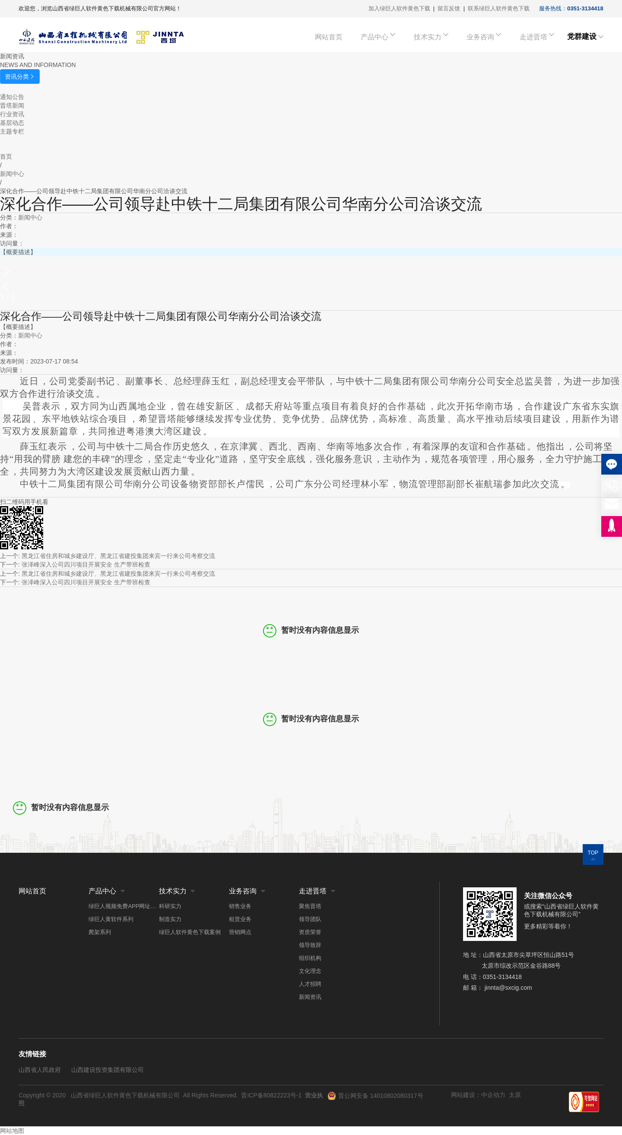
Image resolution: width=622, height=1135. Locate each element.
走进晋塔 (532, 36)
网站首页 (342, 36)
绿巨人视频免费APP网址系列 (124, 906)
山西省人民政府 (40, 1069)
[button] (311, 272)
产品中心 (385, 36)
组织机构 (310, 958)
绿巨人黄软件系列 (111, 919)
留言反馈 (449, 8)
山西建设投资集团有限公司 (107, 1069)
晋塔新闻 (12, 105)
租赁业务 (240, 919)
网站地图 (12, 1130)
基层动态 (12, 122)
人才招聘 (310, 984)
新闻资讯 (310, 997)
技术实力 (434, 36)
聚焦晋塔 (310, 906)
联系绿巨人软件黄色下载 (499, 8)
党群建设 (582, 36)
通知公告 (12, 96)
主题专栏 (12, 131)
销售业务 (240, 906)
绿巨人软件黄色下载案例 (190, 932)
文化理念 (310, 971)
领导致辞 (310, 945)
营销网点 (240, 932)
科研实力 (170, 906)
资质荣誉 (310, 932)
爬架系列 (100, 932)
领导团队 (310, 919)
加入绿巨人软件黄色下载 (399, 8)
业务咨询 (483, 36)
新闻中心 (30, 217)
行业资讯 (12, 114)
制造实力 (170, 919)
